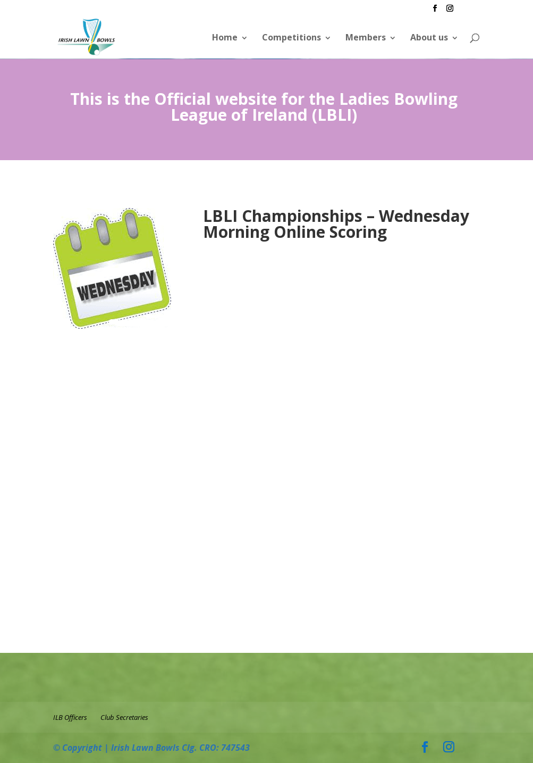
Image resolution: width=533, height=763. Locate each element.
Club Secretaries (124, 717)
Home (225, 37)
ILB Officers (70, 717)
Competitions (291, 37)
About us (429, 37)
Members (365, 37)
